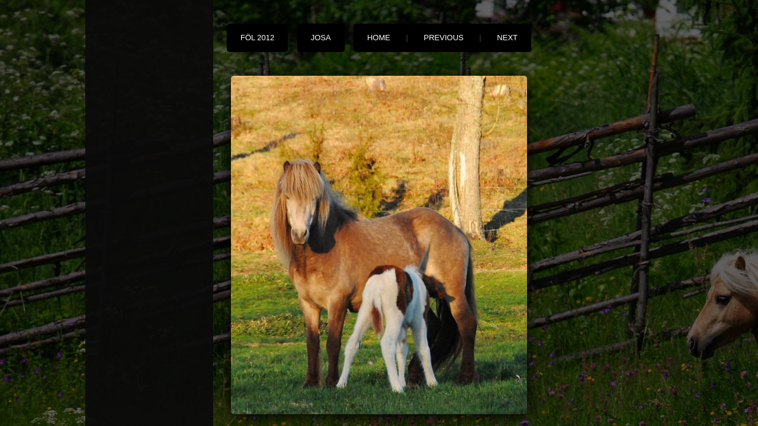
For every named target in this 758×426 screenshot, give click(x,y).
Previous (444, 37)
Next (507, 37)
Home (378, 37)
